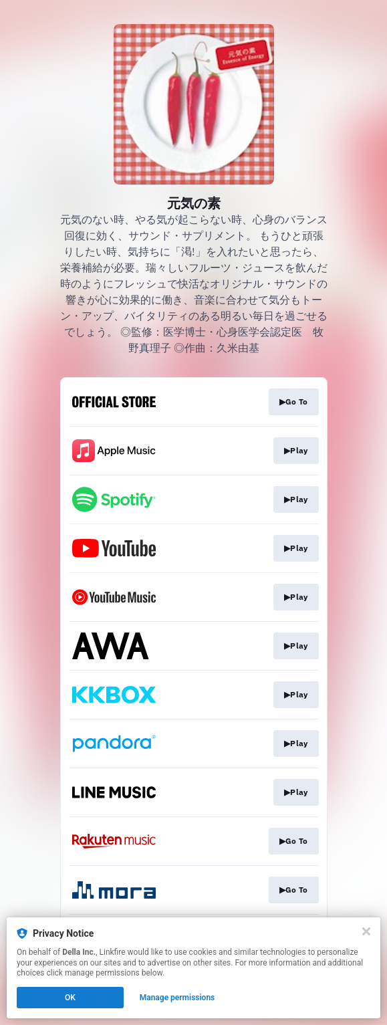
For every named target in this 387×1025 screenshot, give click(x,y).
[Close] (366, 931)
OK (70, 997)
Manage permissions (177, 997)
